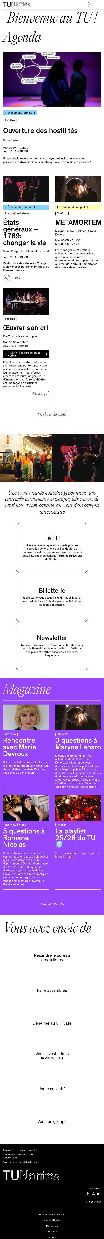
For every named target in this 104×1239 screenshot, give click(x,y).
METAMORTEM (78, 219)
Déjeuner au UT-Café (52, 1019)
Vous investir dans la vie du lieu (52, 1052)
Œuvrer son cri (25, 324)
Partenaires (52, 1222)
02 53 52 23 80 (93, 1198)
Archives (52, 1234)
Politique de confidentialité (52, 1211)
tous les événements (52, 411)
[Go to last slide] (8, 454)
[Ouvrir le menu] (98, 4)
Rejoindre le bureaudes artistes (52, 953)
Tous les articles (52, 900)
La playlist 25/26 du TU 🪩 (75, 835)
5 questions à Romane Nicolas (24, 835)
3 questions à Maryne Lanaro (78, 741)
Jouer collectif (52, 1085)
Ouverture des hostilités (40, 127)
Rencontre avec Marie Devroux (19, 744)
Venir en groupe (52, 1118)
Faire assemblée (52, 986)
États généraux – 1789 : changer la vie (24, 229)
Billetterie (37, 390)
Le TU (52, 534)
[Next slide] (95, 454)
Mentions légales (52, 1216)
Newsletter (52, 634)
